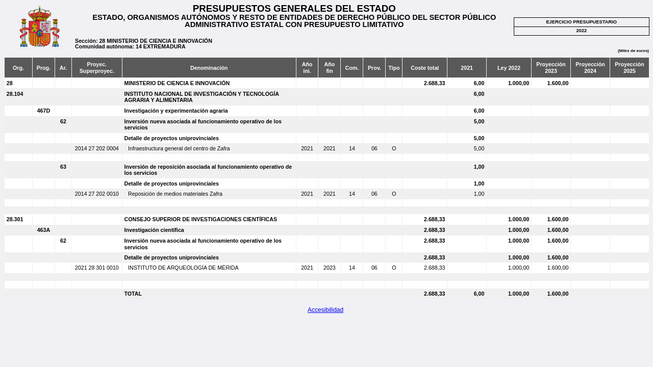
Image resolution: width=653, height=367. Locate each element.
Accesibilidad (325, 309)
